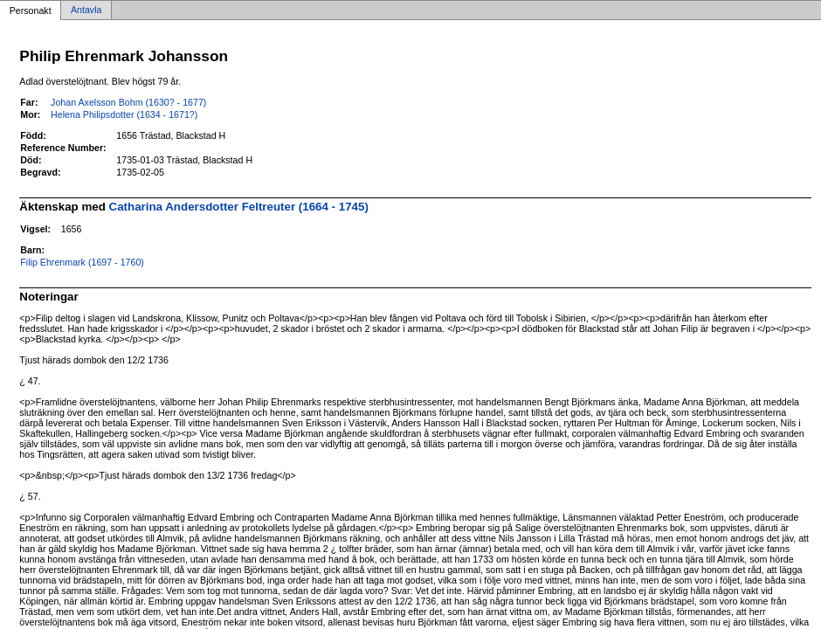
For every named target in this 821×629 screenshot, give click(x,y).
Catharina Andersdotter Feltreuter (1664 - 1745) (239, 206)
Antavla (86, 10)
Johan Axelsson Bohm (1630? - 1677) (128, 102)
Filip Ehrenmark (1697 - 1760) (82, 262)
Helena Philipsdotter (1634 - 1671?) (124, 114)
